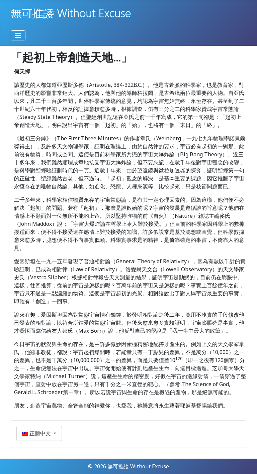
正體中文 (37, 433)
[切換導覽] (18, 35)
